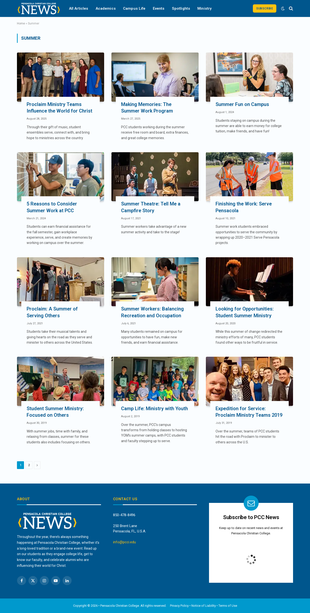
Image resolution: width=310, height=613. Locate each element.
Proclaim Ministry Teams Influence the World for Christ (59, 107)
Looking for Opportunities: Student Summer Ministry (245, 312)
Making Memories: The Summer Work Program (147, 107)
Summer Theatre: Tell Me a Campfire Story (150, 207)
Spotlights (181, 8)
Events (159, 8)
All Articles (78, 8)
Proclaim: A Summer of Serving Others (52, 312)
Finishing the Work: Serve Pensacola (244, 207)
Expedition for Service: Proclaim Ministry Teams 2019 (249, 412)
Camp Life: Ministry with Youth (154, 408)
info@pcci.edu (124, 542)
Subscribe (264, 8)
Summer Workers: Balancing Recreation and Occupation (152, 312)
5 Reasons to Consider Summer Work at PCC (52, 207)
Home (21, 23)
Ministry (204, 8)
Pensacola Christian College (119, 605)
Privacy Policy (179, 605)
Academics (106, 8)
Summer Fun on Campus (242, 104)
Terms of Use (227, 605)
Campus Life (134, 8)
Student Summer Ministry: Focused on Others (55, 412)
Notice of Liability (203, 605)
